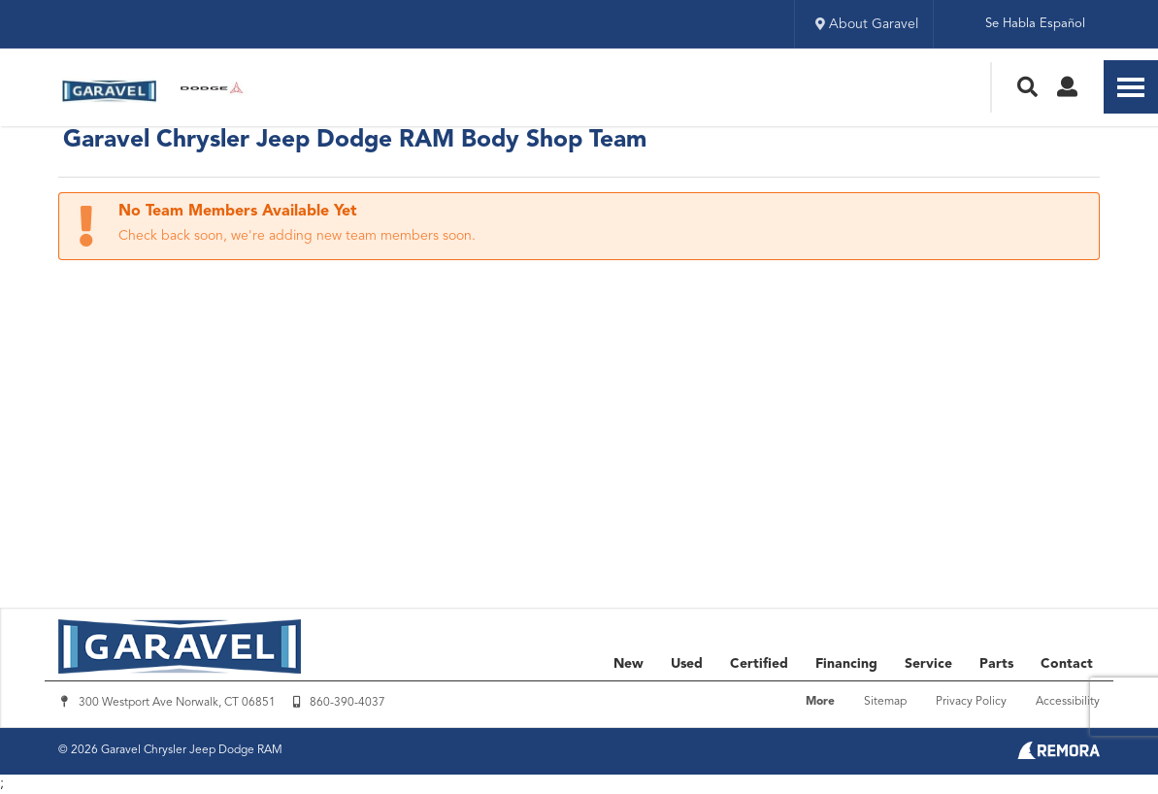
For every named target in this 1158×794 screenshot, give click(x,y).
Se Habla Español (1035, 23)
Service (928, 664)
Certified (759, 664)
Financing (846, 664)
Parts (996, 664)
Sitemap (885, 702)
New (628, 664)
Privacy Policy (971, 702)
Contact (1067, 664)
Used (687, 664)
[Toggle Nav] (1131, 87)
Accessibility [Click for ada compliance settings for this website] (1068, 702)
